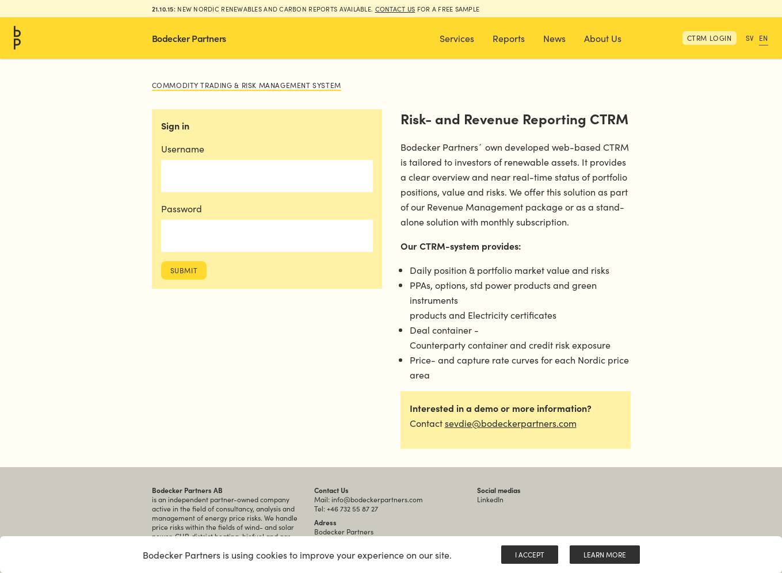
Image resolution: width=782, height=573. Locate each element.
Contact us (395, 8)
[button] (456, 38)
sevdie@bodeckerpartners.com (511, 423)
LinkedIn (490, 499)
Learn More (604, 554)
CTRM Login (709, 38)
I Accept (529, 554)
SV (750, 38)
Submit (184, 270)
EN (763, 38)
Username (182, 148)
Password (181, 208)
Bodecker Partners (189, 38)
